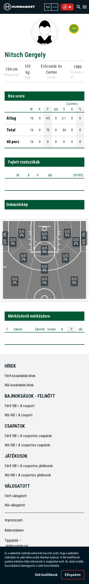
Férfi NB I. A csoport (19, 406)
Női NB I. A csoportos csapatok (28, 445)
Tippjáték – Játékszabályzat (15, 543)
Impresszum (14, 520)
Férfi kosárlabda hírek (20, 376)
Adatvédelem (14, 530)
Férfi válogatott (16, 496)
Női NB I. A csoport (19, 415)
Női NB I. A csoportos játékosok (28, 475)
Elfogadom (73, 575)
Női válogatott (15, 505)
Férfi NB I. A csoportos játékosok (29, 466)
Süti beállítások (46, 575)
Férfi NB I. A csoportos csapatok (29, 436)
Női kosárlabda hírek (19, 385)
